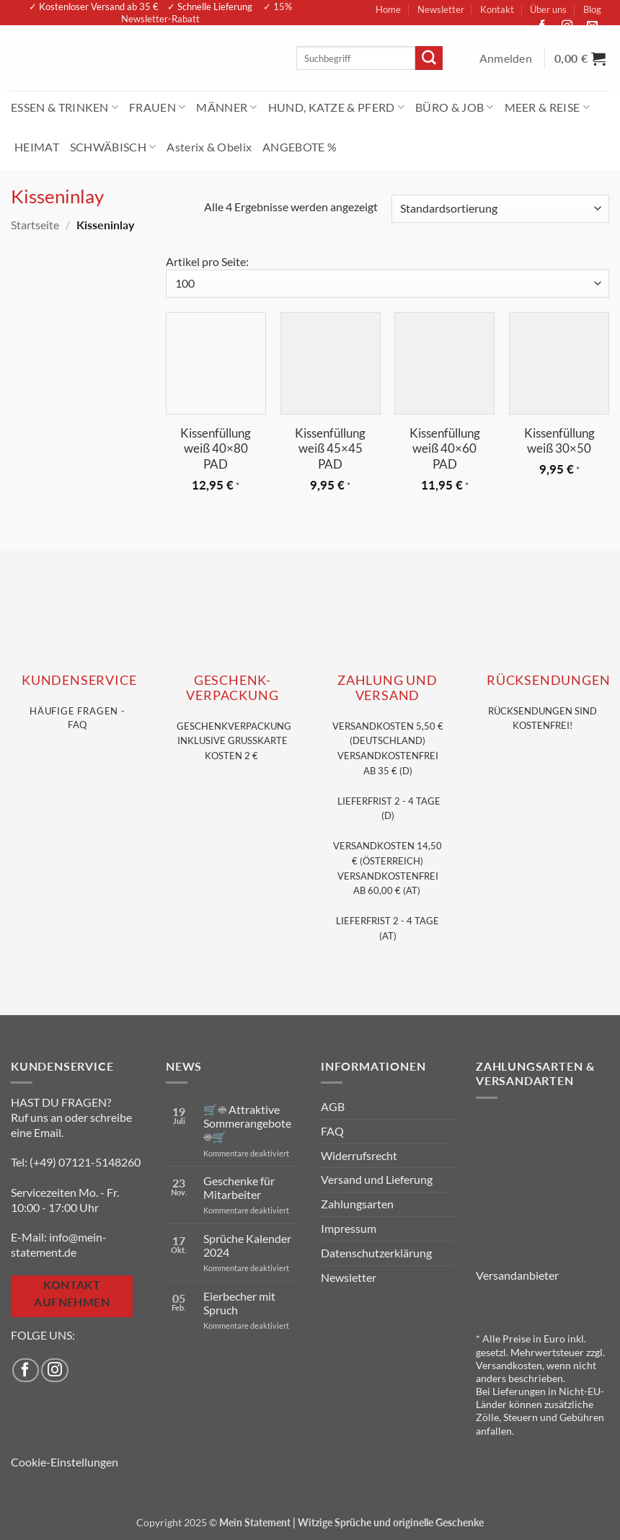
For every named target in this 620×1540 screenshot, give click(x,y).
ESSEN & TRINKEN (64, 107)
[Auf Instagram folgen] (571, 26)
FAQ (332, 1131)
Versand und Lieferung (377, 1179)
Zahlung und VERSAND (387, 688)
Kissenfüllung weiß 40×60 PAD (444, 448)
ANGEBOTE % (299, 147)
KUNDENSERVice (79, 680)
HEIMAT (36, 147)
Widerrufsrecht (359, 1155)
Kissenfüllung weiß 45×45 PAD (330, 448)
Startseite (35, 224)
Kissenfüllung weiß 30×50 (559, 440)
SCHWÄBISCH (113, 147)
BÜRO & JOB (454, 107)
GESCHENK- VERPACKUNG (232, 688)
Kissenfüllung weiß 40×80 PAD (215, 448)
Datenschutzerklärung (376, 1253)
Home (388, 9)
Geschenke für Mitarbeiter (239, 1187)
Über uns (548, 9)
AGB (333, 1106)
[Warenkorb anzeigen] (581, 58)
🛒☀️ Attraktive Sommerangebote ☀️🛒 (247, 1122)
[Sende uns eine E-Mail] (596, 26)
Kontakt (497, 9)
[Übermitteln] (429, 58)
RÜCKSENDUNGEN (548, 680)
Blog (592, 9)
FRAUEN (157, 107)
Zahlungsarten (357, 1204)
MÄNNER (226, 107)
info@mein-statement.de (59, 1244)
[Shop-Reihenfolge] (500, 209)
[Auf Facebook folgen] (545, 26)
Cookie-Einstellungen (64, 1462)
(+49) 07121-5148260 (85, 1162)
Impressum (348, 1228)
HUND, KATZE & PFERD (336, 107)
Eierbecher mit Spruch (239, 1302)
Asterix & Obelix (209, 147)
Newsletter (440, 9)
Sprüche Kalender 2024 (247, 1245)
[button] (507, 58)
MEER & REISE (547, 107)
